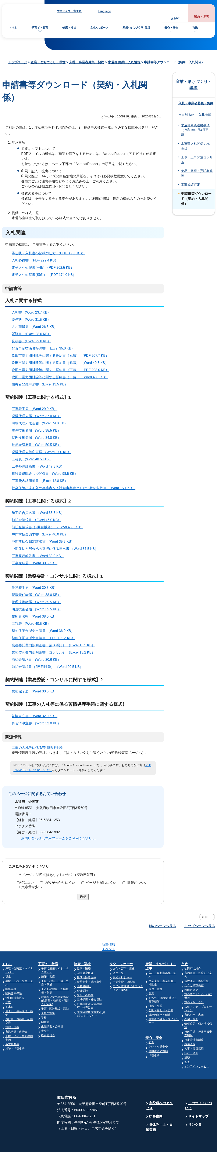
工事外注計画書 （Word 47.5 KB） (40, 466)
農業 (151, 977)
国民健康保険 (13, 977)
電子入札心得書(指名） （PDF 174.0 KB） (46, 275)
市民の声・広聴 (194, 998)
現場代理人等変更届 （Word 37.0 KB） (43, 452)
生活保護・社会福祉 (89, 983)
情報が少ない (137, 882)
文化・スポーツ (121, 947)
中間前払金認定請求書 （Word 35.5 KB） (45, 541)
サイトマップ (198, 1100)
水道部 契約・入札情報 (124, 62)
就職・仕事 (12, 1010)
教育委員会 (48, 1018)
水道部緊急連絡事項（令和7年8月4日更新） (195, 130)
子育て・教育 (40, 27)
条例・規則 (191, 1002)
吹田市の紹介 (192, 952)
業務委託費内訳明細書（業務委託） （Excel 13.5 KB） (55, 645)
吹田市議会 (191, 973)
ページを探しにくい (101, 882)
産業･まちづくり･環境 (136, 27)
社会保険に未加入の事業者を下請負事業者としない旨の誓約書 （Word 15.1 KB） (75, 488)
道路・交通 (155, 989)
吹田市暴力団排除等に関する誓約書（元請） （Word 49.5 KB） (62, 363)
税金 (8, 960)
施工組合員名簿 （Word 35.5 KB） (40, 513)
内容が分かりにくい (60, 882)
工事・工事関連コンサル (197, 160)
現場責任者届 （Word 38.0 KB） (38, 595)
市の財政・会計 (194, 985)
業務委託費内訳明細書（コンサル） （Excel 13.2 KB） (55, 652)
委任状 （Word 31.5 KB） (33, 319)
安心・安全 (171, 27)
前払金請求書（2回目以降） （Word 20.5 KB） (49, 667)
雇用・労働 (155, 972)
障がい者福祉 (85, 978)
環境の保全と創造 (160, 998)
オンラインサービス (196, 1050)
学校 (44, 1001)
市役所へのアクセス (159, 1089)
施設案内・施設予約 (196, 964)
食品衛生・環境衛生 (89, 965)
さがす (175, 18)
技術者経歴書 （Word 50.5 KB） (38, 445)
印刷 (204, 917)
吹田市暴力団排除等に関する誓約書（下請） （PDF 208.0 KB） (62, 370)
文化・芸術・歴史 (124, 952)
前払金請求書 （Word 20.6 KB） (38, 659)
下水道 (9, 990)
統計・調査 (191, 1036)
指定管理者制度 (194, 1023)
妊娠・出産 (48, 960)
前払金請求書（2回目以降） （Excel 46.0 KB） (49, 527)
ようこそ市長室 (194, 968)
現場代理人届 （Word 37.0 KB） (38, 416)
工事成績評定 (190, 184)
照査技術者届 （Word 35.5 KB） (38, 609)
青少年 (45, 1014)
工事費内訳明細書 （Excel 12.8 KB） (41, 481)
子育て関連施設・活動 (55, 992)
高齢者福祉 (84, 969)
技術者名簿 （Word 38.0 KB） (36, 616)
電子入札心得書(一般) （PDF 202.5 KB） (44, 267)
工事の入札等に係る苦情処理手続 (37, 747)
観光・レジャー (122, 960)
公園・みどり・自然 (161, 993)
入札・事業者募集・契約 (86, 62)
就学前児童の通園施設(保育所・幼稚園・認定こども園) (55, 984)
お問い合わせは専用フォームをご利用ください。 (58, 838)
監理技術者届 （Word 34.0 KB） (38, 437)
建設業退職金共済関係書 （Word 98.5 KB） (46, 473)
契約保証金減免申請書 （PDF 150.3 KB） (45, 638)
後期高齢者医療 (15, 981)
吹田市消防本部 (158, 1034)
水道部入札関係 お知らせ (195, 146)
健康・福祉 (69, 27)
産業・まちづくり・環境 (48, 62)
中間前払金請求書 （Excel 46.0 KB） (41, 534)
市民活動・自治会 (16, 1015)
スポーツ (118, 956)
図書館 (45, 1005)
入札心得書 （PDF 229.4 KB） (37, 260)
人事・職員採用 (194, 1032)
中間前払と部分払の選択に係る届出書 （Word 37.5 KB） (57, 549)
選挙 (187, 1041)
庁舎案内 (156, 1100)
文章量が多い (31, 887)
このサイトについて (198, 1089)
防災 (151, 1025)
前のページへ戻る (162, 926)
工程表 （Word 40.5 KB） (33, 459)
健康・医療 (84, 952)
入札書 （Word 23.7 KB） (33, 312)
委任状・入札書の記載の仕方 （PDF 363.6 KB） (50, 253)
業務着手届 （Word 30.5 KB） (36, 587)
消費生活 (154, 1039)
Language (104, 11)
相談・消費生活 (15, 1032)
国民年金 (10, 972)
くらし (13, 27)
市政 (195, 27)
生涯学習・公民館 (52, 1010)
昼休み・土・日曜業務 (159, 1110)
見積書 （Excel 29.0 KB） (33, 341)
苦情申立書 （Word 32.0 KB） (36, 716)
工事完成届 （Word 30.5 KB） (36, 563)
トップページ (17, 62)
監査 (187, 1045)
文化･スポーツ (99, 27)
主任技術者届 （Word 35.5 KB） (38, 430)
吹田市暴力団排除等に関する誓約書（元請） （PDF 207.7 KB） (62, 355)
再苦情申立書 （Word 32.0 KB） (38, 723)
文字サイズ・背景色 (69, 11)
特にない (27, 882)
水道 (8, 985)
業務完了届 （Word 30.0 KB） (36, 691)
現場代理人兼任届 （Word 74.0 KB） (41, 423)
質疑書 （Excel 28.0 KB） (33, 334)
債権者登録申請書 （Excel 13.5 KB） (41, 384)
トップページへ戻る (199, 926)
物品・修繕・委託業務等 (197, 173)
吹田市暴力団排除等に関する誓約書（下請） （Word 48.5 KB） (62, 377)
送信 (83, 896)
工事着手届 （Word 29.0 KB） (36, 409)
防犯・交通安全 (158, 1030)
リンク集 (195, 1108)
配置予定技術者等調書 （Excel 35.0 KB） (45, 348)
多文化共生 (12, 1027)
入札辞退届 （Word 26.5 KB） (36, 327)
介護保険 (82, 974)
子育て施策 (48, 996)
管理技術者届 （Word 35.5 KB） (38, 602)
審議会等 (189, 1027)
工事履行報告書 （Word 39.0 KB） (40, 556)
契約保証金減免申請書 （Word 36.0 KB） (45, 631)
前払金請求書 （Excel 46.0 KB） (38, 520)
